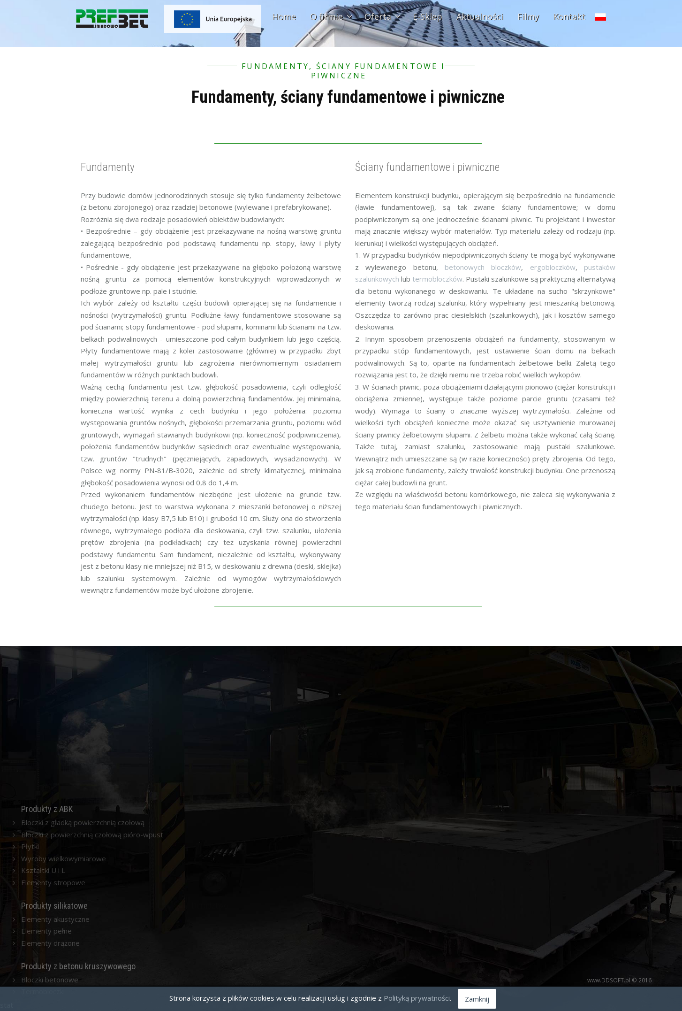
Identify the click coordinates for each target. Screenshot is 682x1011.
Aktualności (479, 16)
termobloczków (437, 278)
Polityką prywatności (417, 998)
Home (284, 16)
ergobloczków (553, 267)
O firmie (330, 16)
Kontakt (569, 16)
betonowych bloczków (483, 267)
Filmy (528, 16)
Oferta (381, 16)
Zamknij (477, 998)
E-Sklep (427, 16)
